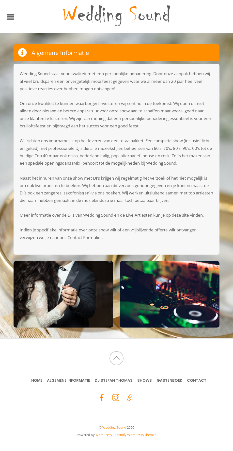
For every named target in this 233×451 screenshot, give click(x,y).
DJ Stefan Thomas (114, 380)
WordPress (103, 435)
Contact (196, 380)
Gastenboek (169, 380)
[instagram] (116, 397)
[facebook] (102, 397)
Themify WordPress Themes (135, 435)
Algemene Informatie (68, 380)
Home (36, 380)
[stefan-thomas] (130, 397)
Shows (144, 380)
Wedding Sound (114, 427)
